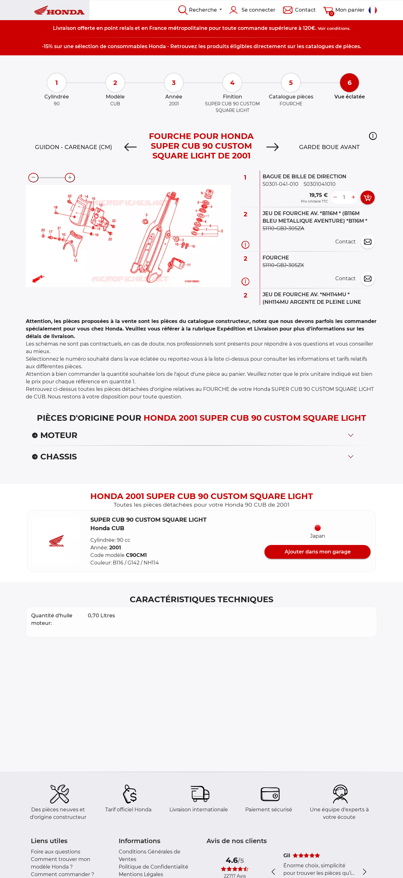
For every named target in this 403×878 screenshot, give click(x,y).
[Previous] (130, 147)
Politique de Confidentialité (153, 867)
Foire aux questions (55, 852)
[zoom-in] (70, 177)
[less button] (335, 197)
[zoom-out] (33, 177)
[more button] (353, 197)
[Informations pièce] (245, 245)
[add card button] (367, 197)
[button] (373, 136)
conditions (338, 28)
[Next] (272, 147)
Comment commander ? (62, 874)
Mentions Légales (141, 874)
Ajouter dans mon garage (318, 552)
